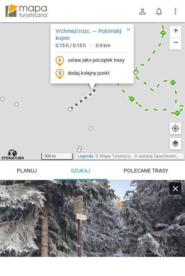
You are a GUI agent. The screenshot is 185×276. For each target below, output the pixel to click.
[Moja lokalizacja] (175, 128)
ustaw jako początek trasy (90, 60)
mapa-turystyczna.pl (26, 11)
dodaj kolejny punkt (83, 73)
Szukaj (80, 171)
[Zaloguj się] (142, 11)
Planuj (27, 171)
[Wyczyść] (175, 188)
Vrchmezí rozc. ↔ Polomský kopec (89, 34)
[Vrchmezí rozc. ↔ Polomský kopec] (92, 226)
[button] (2, 99)
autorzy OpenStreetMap (161, 156)
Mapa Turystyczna (117, 156)
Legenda (85, 156)
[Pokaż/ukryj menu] (175, 11)
